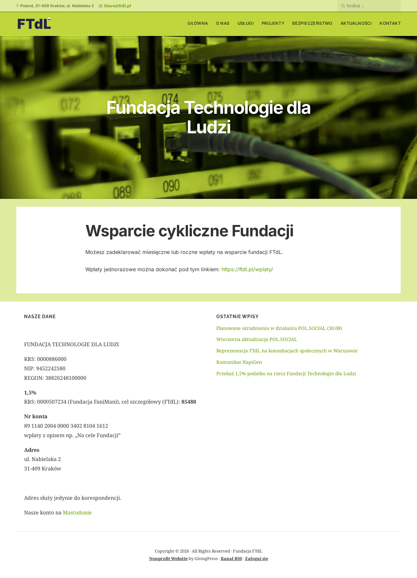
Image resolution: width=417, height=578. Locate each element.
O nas (223, 23)
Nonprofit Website (168, 558)
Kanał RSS (231, 558)
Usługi (245, 23)
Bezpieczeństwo (312, 23)
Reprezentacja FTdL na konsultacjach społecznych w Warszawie (287, 351)
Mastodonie (77, 512)
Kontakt (390, 23)
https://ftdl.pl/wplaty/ (247, 269)
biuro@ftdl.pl (117, 5)
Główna (198, 23)
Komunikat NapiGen (239, 362)
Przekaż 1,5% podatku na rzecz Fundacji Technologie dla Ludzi (286, 373)
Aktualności (356, 23)
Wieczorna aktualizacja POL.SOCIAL (256, 339)
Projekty (273, 23)
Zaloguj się (256, 558)
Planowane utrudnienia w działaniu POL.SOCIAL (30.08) (279, 328)
